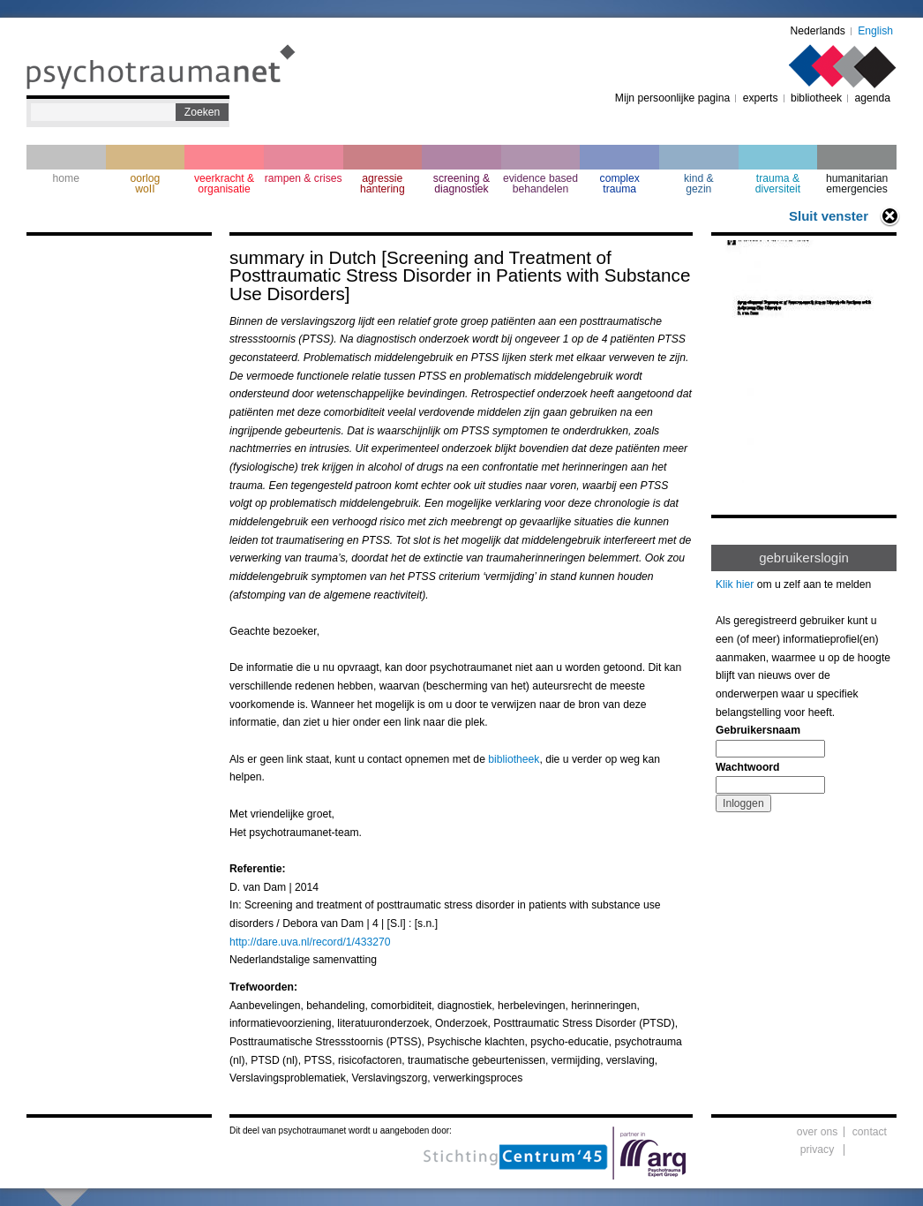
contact (869, 1132)
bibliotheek (816, 98)
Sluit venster (828, 215)
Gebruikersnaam (758, 730)
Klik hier (735, 584)
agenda (872, 98)
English (875, 31)
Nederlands (818, 31)
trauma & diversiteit (777, 183)
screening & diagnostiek (461, 183)
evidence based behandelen (540, 183)
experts (760, 98)
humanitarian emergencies (857, 183)
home (66, 178)
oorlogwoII (146, 183)
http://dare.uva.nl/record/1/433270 (309, 942)
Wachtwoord (747, 767)
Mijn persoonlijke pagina (672, 98)
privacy (817, 1149)
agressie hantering (382, 183)
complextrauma (620, 183)
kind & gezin (699, 183)
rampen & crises (303, 178)
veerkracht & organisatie (224, 183)
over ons (817, 1132)
